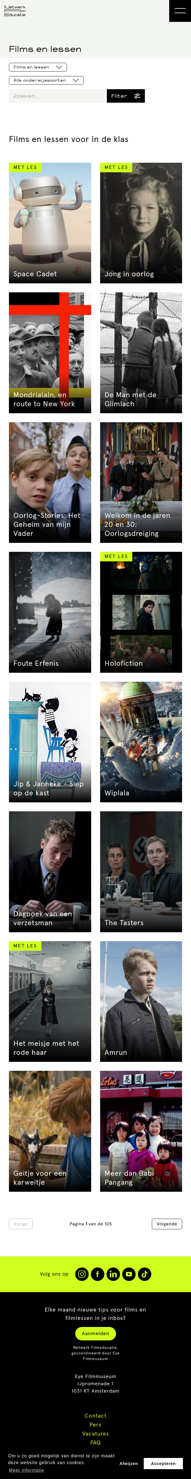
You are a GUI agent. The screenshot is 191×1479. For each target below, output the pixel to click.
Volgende (167, 1224)
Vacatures (95, 1434)
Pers (95, 1425)
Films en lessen (38, 67)
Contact (95, 1416)
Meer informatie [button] (26, 1470)
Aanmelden (95, 1333)
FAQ (95, 1443)
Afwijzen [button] (128, 1463)
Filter (125, 96)
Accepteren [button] (163, 1463)
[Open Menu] (180, 11)
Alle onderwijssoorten (46, 80)
